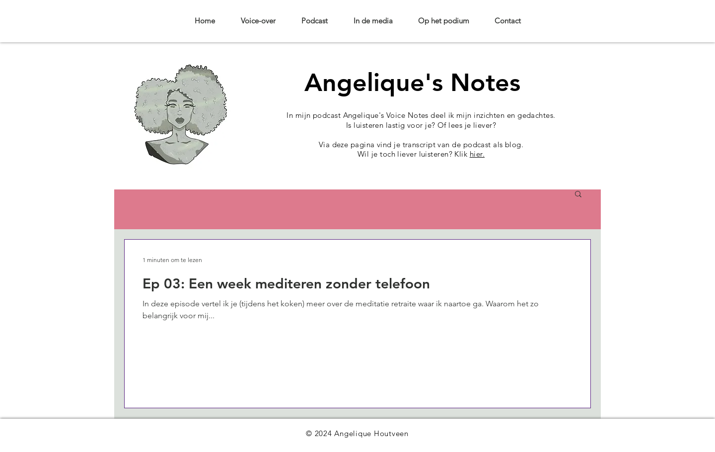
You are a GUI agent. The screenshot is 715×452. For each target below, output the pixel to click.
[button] (578, 194)
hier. (477, 154)
